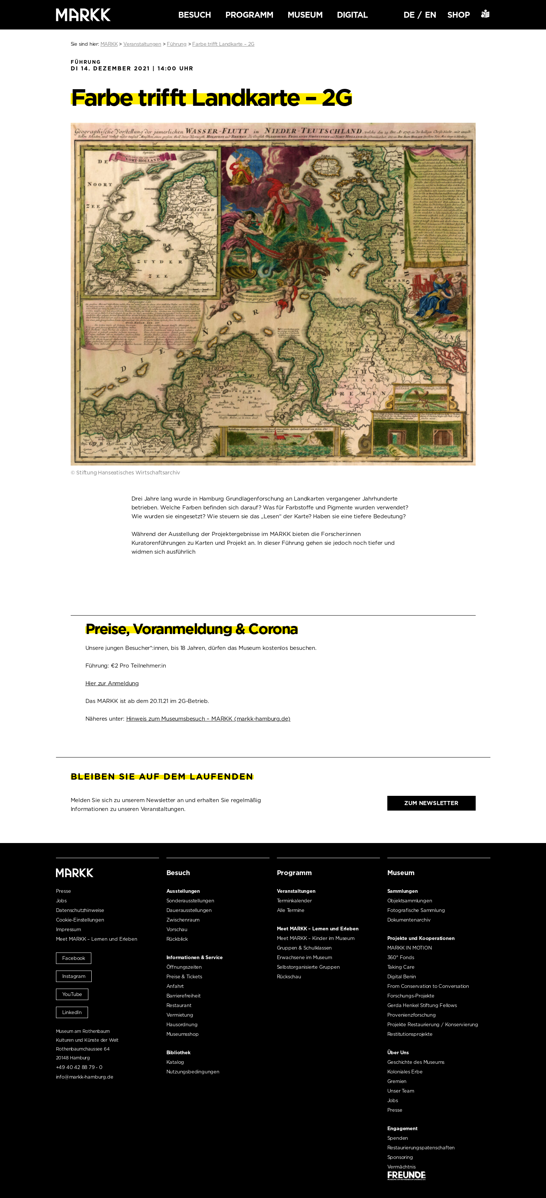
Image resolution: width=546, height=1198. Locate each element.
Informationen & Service (194, 957)
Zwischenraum (183, 920)
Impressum (68, 929)
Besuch (194, 15)
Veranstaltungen (296, 891)
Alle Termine (291, 910)
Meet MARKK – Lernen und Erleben (96, 939)
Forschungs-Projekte (410, 996)
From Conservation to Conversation (428, 986)
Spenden (397, 1138)
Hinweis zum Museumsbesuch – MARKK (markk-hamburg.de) (208, 718)
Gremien (397, 1081)
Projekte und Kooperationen (421, 938)
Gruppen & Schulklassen (304, 948)
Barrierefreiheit (183, 996)
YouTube (72, 994)
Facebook (73, 958)
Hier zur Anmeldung (112, 683)
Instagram (73, 976)
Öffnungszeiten (184, 967)
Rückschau (289, 976)
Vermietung (179, 1015)
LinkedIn (72, 1012)
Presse (63, 891)
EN (430, 14)
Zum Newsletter (431, 803)
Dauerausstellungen (189, 910)
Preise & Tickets (184, 976)
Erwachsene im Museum (304, 957)
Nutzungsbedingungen (192, 1072)
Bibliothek (178, 1052)
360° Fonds (400, 957)
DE (409, 14)
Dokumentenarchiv (409, 920)
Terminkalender (294, 900)
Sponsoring (400, 1157)
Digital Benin (401, 976)
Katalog (175, 1062)
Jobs (61, 900)
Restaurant (178, 1005)
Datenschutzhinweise (80, 910)
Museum (305, 15)
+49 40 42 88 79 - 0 (79, 1067)
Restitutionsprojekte (410, 1034)
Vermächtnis (401, 1167)
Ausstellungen (183, 891)
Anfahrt (175, 986)
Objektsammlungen (409, 900)
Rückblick (177, 939)
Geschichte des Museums (416, 1062)
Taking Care (401, 967)
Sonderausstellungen (190, 900)
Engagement (402, 1128)
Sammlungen (402, 891)
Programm (249, 15)
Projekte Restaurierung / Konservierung (432, 1024)
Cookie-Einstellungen (80, 920)
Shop (458, 14)
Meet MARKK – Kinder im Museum (316, 938)
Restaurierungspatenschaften (421, 1147)
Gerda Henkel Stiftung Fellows (422, 1005)
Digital (352, 15)
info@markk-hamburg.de (84, 1077)
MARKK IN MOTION (409, 948)
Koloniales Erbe (405, 1072)
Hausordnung (182, 1024)
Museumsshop (182, 1034)
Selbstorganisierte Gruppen (308, 967)
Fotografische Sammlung (416, 910)
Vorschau (176, 929)
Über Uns (398, 1052)
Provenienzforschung (411, 1015)
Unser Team (400, 1091)
